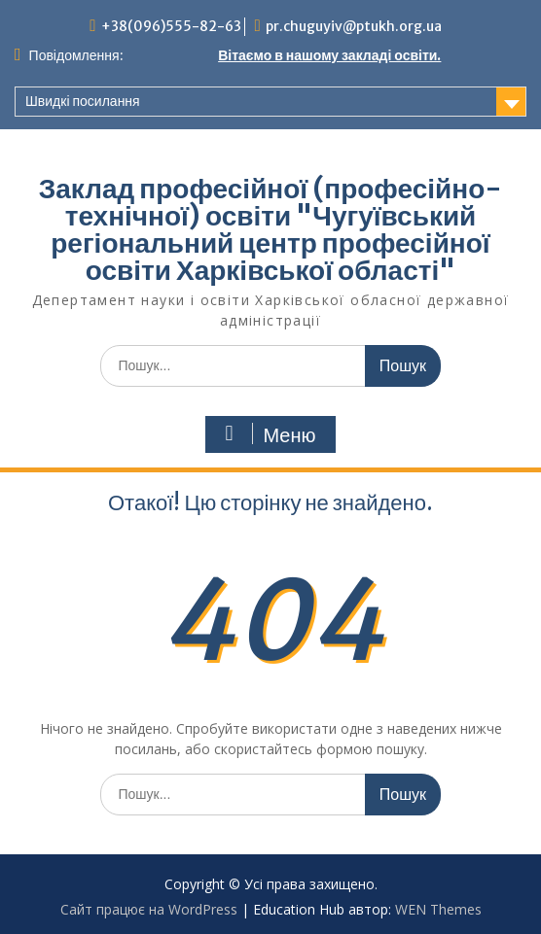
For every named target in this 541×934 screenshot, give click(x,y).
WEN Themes (438, 909)
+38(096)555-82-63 (171, 26)
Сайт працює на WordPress (148, 909)
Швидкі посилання (82, 101)
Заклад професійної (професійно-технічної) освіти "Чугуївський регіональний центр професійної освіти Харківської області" (271, 229)
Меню (267, 434)
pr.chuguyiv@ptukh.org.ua (354, 26)
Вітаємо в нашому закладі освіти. (329, 55)
